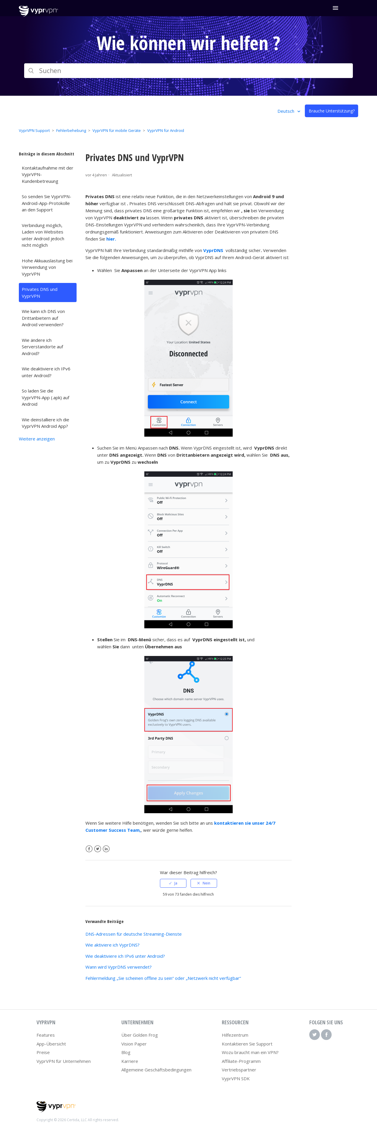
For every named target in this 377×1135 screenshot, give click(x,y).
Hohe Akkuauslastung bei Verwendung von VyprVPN (47, 267)
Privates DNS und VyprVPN (39, 292)
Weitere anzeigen (37, 439)
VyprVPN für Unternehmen (64, 1061)
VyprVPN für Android (165, 130)
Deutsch (286, 111)
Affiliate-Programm (241, 1061)
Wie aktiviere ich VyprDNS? (112, 945)
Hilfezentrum (235, 1035)
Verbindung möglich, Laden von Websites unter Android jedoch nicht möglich (43, 235)
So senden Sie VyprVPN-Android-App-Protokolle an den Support (46, 203)
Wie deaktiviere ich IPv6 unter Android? (46, 372)
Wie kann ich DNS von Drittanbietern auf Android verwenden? (43, 317)
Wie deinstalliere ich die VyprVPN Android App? (45, 423)
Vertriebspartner (239, 1070)
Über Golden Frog (139, 1035)
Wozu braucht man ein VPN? (250, 1052)
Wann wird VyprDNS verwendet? (118, 967)
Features (46, 1035)
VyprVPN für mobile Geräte (116, 130)
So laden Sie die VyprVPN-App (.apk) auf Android (45, 397)
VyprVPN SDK (236, 1078)
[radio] (173, 883)
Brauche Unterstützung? (332, 111)
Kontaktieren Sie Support (247, 1044)
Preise (43, 1052)
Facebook (89, 849)
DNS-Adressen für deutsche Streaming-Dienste (133, 934)
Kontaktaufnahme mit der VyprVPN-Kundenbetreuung (47, 174)
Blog (125, 1052)
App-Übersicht (51, 1044)
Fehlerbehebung (71, 130)
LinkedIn (106, 849)
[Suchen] (188, 70)
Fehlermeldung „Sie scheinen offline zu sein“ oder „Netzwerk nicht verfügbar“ (163, 978)
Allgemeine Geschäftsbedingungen (156, 1070)
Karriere (129, 1061)
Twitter (97, 849)
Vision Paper (134, 1044)
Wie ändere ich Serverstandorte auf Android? (42, 346)
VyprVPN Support (34, 130)
